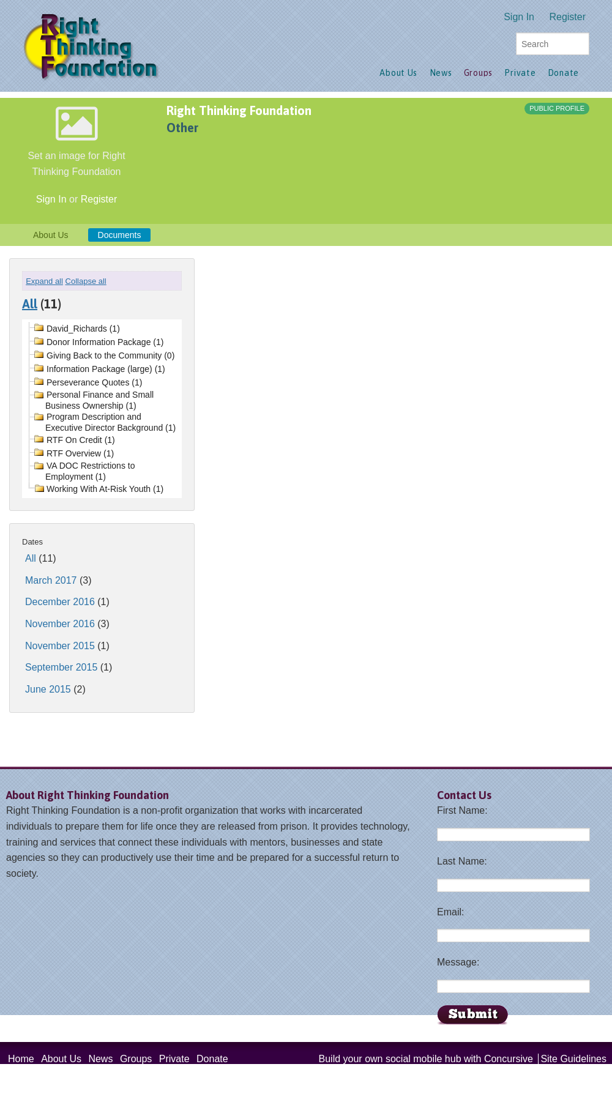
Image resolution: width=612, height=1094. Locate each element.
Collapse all (85, 281)
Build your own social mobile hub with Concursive (426, 1059)
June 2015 (48, 689)
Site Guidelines (573, 1059)
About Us (51, 235)
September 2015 (61, 667)
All (29, 304)
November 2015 (60, 646)
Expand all (44, 281)
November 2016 (60, 624)
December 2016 (60, 602)
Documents (119, 235)
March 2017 (51, 580)
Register (567, 17)
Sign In (519, 17)
